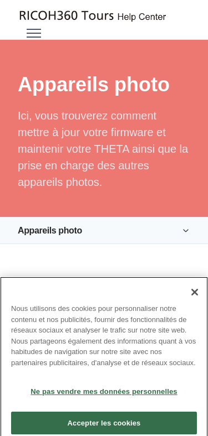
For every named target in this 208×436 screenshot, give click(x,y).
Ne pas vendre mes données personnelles (104, 395)
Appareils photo (50, 230)
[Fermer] (194, 295)
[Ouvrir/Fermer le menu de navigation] (33, 33)
